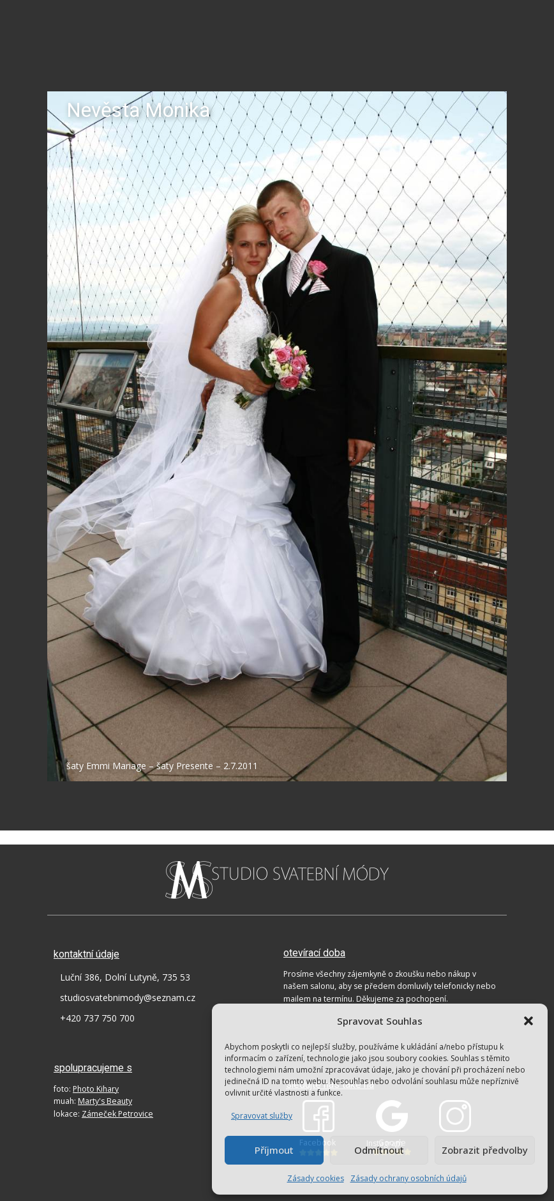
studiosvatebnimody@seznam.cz (127, 997)
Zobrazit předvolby (485, 1150)
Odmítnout (379, 1150)
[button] (528, 1020)
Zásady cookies (315, 1178)
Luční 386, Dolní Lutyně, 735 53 (125, 977)
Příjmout (274, 1150)
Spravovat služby (261, 1115)
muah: (93, 1101)
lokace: (103, 1113)
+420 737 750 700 (97, 1018)
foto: (86, 1088)
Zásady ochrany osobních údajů (408, 1178)
